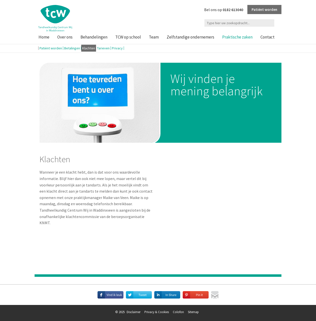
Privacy (117, 48)
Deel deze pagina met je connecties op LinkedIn (167, 295)
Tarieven (103, 48)
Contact (267, 37)
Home (44, 37)
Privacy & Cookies (156, 312)
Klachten (88, 48)
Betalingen (72, 48)
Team (154, 37)
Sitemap (193, 312)
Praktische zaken (237, 37)
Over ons (65, 37)
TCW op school (128, 37)
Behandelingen (93, 37)
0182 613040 (233, 9)
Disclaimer (133, 312)
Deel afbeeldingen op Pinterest (195, 295)
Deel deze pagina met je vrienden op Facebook (110, 295)
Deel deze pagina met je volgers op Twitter (138, 295)
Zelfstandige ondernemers (190, 37)
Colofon (178, 312)
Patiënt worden (264, 9)
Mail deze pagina (215, 295)
